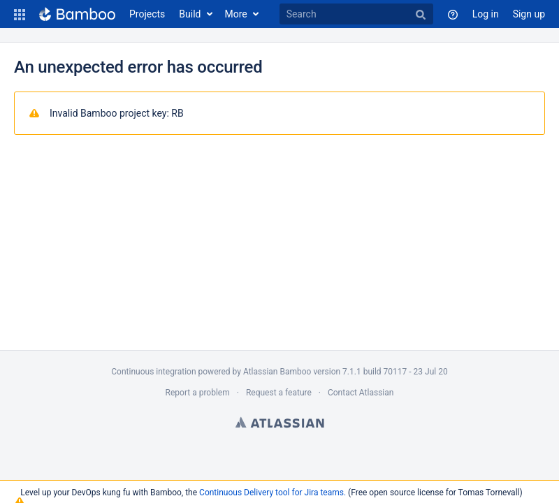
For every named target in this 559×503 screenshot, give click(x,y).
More (236, 14)
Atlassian (279, 422)
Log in (485, 14)
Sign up (529, 14)
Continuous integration (153, 372)
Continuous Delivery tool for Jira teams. (272, 492)
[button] (19, 14)
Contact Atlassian (360, 393)
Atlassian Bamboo (277, 372)
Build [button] (190, 14)
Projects (147, 14)
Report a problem (198, 393)
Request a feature (279, 393)
